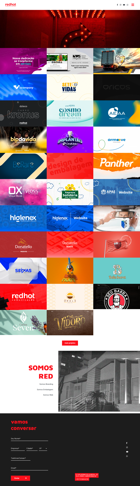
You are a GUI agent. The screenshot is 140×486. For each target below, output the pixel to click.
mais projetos (70, 343)
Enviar (20, 478)
